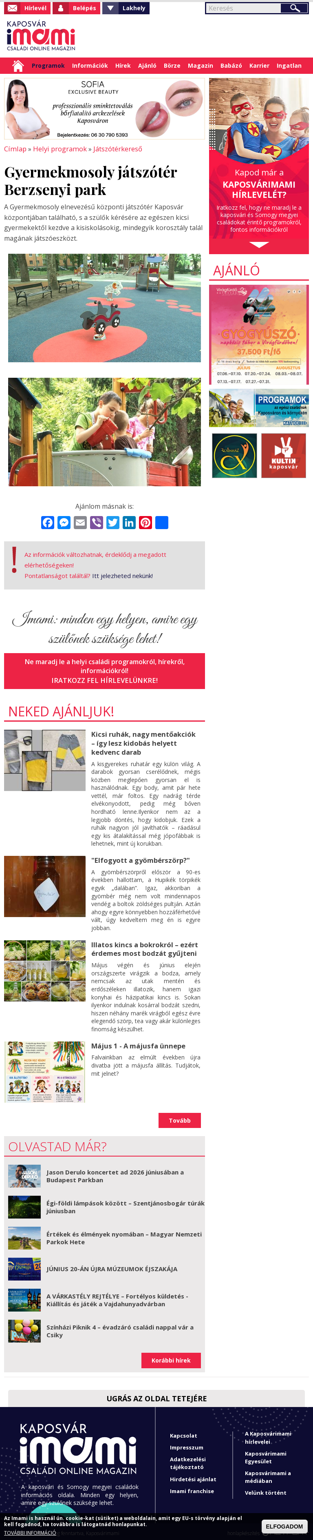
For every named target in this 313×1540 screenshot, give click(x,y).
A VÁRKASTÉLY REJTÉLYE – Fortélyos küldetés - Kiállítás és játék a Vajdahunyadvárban (117, 1296)
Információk (90, 65)
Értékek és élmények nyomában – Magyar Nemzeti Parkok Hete (124, 1234)
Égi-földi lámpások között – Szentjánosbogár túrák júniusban (125, 1203)
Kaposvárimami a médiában (268, 1473)
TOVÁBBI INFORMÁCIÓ (30, 1533)
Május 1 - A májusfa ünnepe (136, 1041)
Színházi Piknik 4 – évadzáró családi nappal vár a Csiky (120, 1327)
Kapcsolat (183, 1432)
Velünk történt (266, 1489)
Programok (48, 65)
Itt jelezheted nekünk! (122, 575)
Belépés (84, 8)
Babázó (231, 65)
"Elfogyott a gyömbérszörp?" (139, 857)
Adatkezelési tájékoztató (188, 1459)
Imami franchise (192, 1487)
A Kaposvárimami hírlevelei (268, 1433)
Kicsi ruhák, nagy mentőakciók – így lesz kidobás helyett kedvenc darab (144, 741)
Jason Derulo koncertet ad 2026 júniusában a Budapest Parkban (115, 1172)
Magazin (200, 65)
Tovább (180, 1117)
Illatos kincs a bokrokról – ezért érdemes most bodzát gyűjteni (143, 946)
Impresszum (186, 1443)
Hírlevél (35, 8)
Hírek (123, 65)
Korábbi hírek (171, 1357)
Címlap (18, 66)
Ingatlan (289, 65)
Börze (172, 65)
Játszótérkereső (114, 148)
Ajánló (147, 65)
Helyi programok (57, 148)
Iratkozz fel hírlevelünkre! (104, 679)
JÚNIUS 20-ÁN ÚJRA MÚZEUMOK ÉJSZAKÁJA (111, 1265)
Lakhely (134, 8)
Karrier (259, 65)
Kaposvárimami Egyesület (266, 1453)
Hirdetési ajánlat (193, 1475)
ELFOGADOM (284, 1526)
